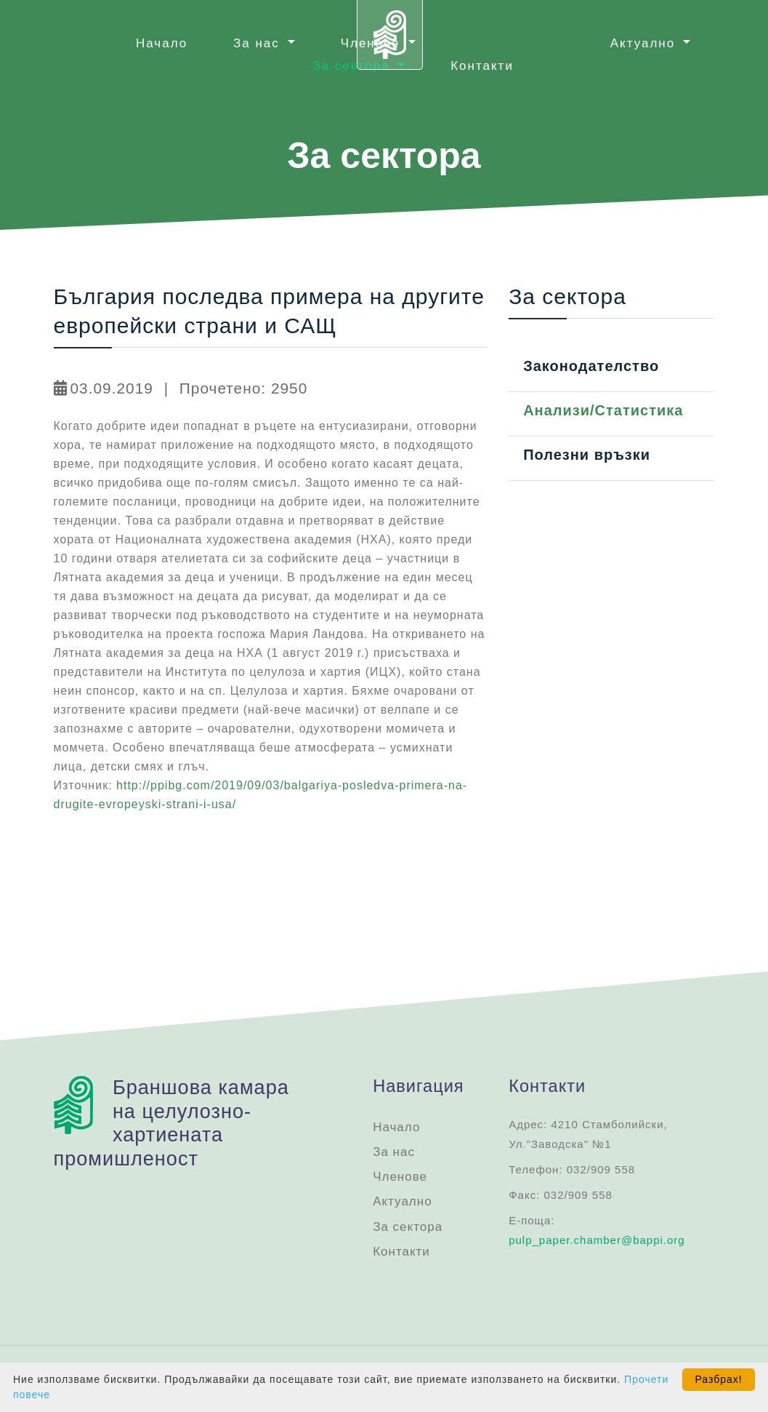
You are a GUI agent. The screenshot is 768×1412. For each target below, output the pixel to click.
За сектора (407, 1227)
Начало (161, 43)
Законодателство (591, 366)
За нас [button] (259, 43)
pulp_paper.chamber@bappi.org (597, 1240)
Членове (400, 1177)
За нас (394, 1152)
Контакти (482, 66)
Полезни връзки (586, 455)
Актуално (402, 1201)
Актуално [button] (645, 43)
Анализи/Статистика (603, 410)
